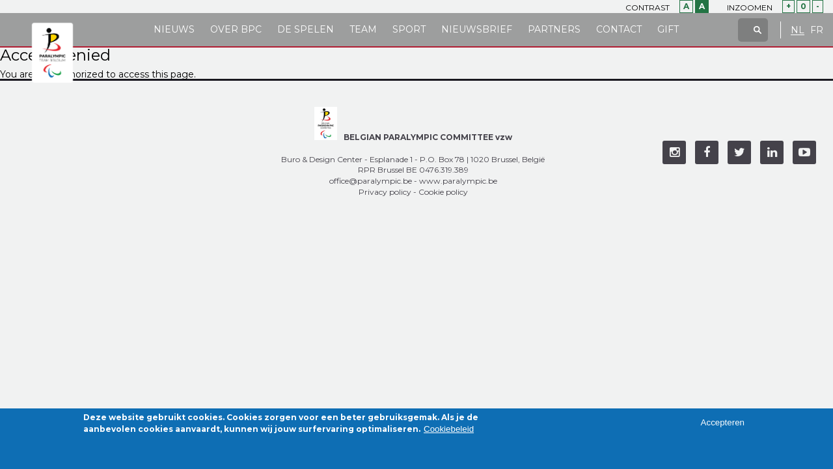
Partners (554, 29)
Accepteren (722, 426)
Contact (619, 29)
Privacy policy (385, 192)
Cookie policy (443, 192)
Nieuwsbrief (476, 29)
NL (797, 30)
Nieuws (174, 29)
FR (816, 30)
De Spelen (305, 29)
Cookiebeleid (449, 433)
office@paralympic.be (370, 181)
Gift (668, 29)
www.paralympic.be (458, 181)
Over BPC (236, 29)
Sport (409, 29)
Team (363, 29)
